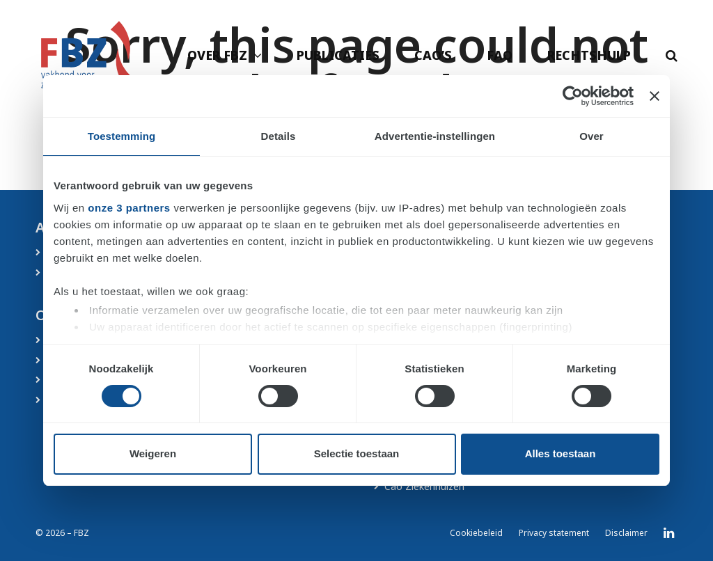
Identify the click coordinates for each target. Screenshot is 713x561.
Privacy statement (554, 533)
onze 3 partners (129, 208)
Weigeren (153, 453)
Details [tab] (278, 136)
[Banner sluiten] (654, 96)
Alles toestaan (560, 453)
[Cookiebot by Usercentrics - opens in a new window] (573, 96)
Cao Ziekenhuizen (424, 486)
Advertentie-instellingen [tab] (435, 136)
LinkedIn (669, 533)
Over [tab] (591, 136)
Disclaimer (626, 533)
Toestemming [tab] (122, 136)
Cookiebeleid (476, 533)
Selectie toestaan (357, 453)
